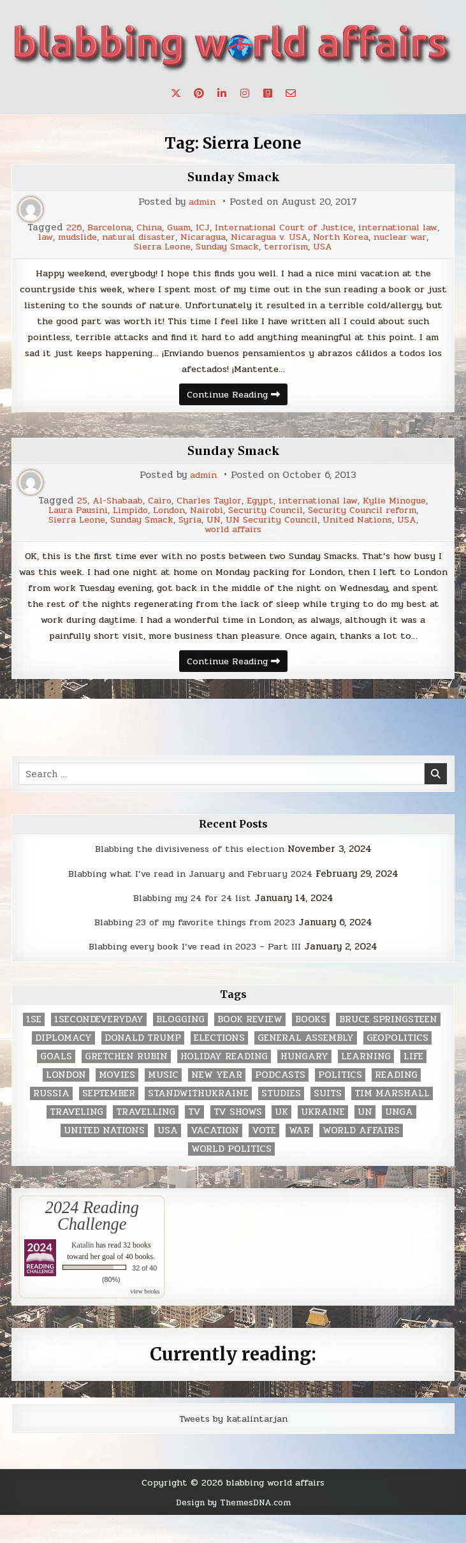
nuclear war (157, 246)
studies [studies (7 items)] (281, 1121)
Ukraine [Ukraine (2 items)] (323, 1140)
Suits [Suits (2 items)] (328, 1121)
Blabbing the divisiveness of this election (189, 877)
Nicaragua (311, 237)
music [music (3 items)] (163, 1103)
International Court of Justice (329, 227)
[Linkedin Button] (222, 93)
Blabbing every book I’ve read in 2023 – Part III (195, 975)
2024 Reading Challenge (92, 1244)
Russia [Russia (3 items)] (51, 1121)
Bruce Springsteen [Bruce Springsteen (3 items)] (388, 1047)
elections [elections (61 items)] (219, 1066)
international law (80, 237)
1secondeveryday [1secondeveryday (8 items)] (98, 1047)
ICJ (244, 227)
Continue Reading (237, 401)
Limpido (125, 516)
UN (213, 526)
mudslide (173, 237)
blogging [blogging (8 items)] (180, 1047)
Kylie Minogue (403, 507)
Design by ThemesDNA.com (233, 1530)
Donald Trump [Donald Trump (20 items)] (143, 1066)
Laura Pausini (67, 516)
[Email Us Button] (291, 93)
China (187, 227)
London (168, 516)
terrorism (353, 246)
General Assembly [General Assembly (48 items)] (306, 1066)
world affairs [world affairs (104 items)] (361, 1158)
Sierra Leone (221, 246)
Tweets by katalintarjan (233, 1446)
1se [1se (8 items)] (33, 1047)
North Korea (93, 246)
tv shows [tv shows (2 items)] (238, 1140)
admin (202, 202)
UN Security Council (274, 526)
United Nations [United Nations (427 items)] (104, 1158)
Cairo (155, 507)
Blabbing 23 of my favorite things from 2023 (194, 950)
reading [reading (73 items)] (396, 1103)
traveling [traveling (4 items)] (76, 1140)
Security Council (271, 516)
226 (108, 227)
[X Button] (176, 93)
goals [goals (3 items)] (56, 1084)
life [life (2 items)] (413, 1084)
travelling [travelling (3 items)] (145, 1140)
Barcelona (144, 227)
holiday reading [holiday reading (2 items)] (224, 1084)
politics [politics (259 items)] (340, 1103)
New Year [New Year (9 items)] (216, 1103)
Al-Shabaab (109, 507)
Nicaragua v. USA (384, 237)
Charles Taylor (207, 507)
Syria (189, 526)
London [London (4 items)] (66, 1103)
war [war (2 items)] (299, 1158)
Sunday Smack (233, 177)
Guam (218, 227)
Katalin (82, 1273)
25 (71, 507)
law (136, 237)
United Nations (364, 526)
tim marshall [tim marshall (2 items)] (392, 1121)
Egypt (260, 507)
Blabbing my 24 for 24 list (192, 926)
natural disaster (241, 237)
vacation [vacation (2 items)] (215, 1158)
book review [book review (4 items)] (249, 1047)
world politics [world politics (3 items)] (231, 1177)
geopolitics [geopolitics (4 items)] (397, 1066)
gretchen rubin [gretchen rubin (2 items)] (126, 1084)
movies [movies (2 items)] (117, 1103)
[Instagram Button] (245, 93)
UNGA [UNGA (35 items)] (399, 1140)
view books (144, 1319)
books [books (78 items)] (310, 1047)
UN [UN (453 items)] (365, 1140)
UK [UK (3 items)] (281, 1140)
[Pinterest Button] (199, 93)
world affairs (233, 535)
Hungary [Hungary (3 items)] (304, 1084)
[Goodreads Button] (268, 93)
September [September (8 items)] (108, 1121)
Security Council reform (373, 516)
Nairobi (209, 516)
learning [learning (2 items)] (366, 1084)
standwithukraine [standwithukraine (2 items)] (198, 1121)
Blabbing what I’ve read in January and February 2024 (190, 901)
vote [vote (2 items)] (264, 1158)
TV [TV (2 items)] (194, 1140)
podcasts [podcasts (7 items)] (280, 1103)
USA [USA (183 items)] (167, 1158)
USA (392, 246)
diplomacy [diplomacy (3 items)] (63, 1066)
